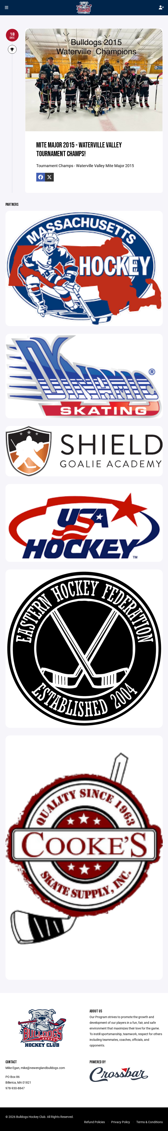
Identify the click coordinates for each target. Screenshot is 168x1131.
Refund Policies (94, 1122)
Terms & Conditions (149, 1122)
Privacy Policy (120, 1122)
